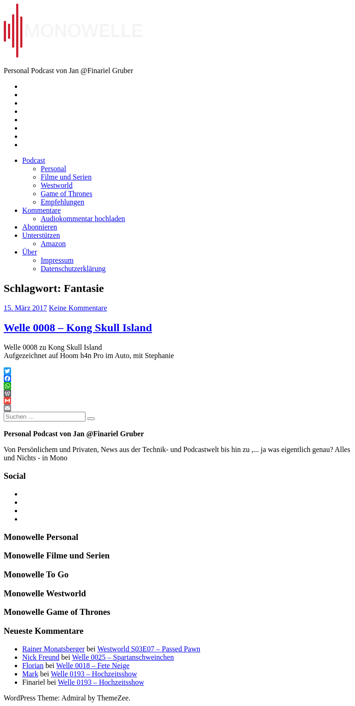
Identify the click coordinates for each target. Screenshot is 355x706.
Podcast (33, 160)
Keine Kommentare (78, 308)
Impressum (57, 260)
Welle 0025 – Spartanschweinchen (123, 657)
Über (29, 252)
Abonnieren (39, 227)
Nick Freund (40, 657)
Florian (32, 665)
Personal (53, 169)
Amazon (53, 244)
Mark (30, 674)
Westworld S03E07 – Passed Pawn (148, 649)
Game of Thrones (66, 194)
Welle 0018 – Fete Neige (92, 665)
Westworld (57, 185)
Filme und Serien (66, 177)
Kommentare (41, 210)
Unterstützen (41, 235)
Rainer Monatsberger (53, 649)
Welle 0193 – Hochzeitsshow (94, 674)
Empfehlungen (62, 202)
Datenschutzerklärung (73, 268)
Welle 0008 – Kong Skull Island (78, 328)
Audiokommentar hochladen (83, 219)
